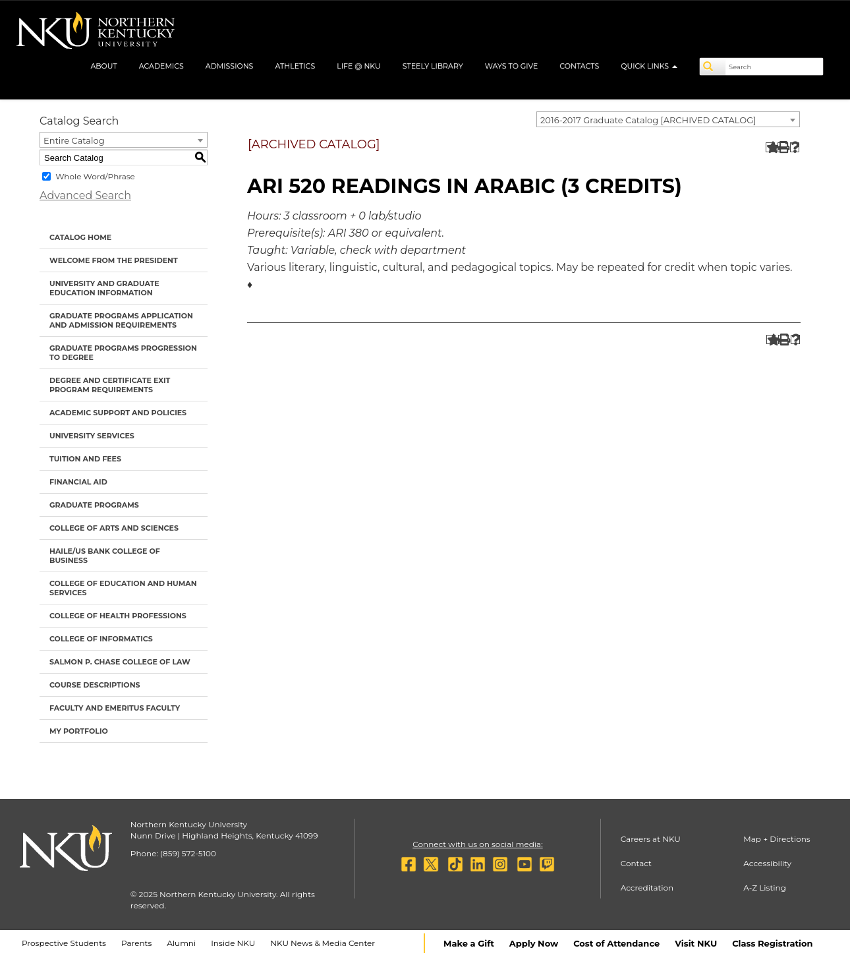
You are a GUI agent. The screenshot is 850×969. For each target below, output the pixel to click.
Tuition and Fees (85, 458)
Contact (636, 863)
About (103, 66)
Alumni (181, 943)
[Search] (713, 66)
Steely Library (433, 66)
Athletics (295, 66)
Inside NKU (233, 943)
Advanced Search (85, 195)
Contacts (579, 66)
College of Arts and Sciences (114, 528)
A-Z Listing (764, 888)
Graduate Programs (94, 505)
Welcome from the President (113, 260)
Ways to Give (511, 66)
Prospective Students (64, 943)
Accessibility (767, 863)
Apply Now (533, 943)
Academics (161, 66)
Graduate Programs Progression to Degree (123, 352)
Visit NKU (696, 943)
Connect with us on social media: (477, 844)
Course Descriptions (94, 685)
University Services (91, 435)
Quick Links (649, 66)
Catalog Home (80, 237)
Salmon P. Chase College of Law (119, 661)
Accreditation (647, 888)
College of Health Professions (117, 615)
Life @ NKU (359, 66)
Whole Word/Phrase (95, 176)
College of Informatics (101, 638)
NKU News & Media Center (322, 943)
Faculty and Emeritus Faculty (114, 708)
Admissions (230, 66)
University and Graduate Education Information (104, 288)
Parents (136, 943)
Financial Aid (78, 481)
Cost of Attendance (616, 943)
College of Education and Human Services (123, 588)
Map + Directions (776, 839)
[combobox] (668, 119)
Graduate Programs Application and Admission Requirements (121, 320)
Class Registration (772, 943)
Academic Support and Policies (117, 412)
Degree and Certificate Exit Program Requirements (109, 385)
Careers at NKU (651, 839)
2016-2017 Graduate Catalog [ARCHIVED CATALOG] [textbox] (648, 120)
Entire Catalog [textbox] (74, 140)
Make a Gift (468, 943)
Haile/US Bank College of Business (104, 555)
